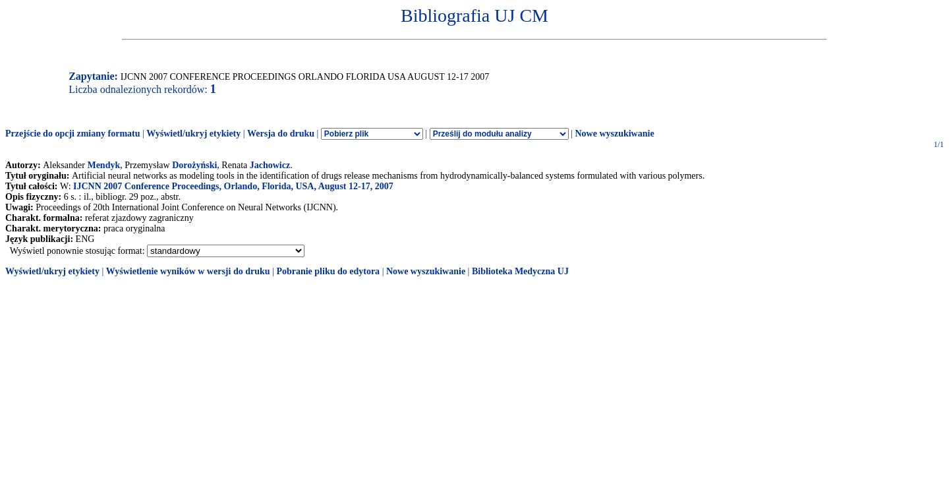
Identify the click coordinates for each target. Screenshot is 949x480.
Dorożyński (194, 165)
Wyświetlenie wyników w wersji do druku (188, 271)
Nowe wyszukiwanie (614, 133)
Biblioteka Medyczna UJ (520, 271)
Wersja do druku (280, 133)
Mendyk (103, 165)
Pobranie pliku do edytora (328, 271)
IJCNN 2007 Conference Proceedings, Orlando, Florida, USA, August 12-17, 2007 (233, 186)
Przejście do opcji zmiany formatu (72, 133)
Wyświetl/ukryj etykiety (193, 133)
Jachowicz (270, 165)
